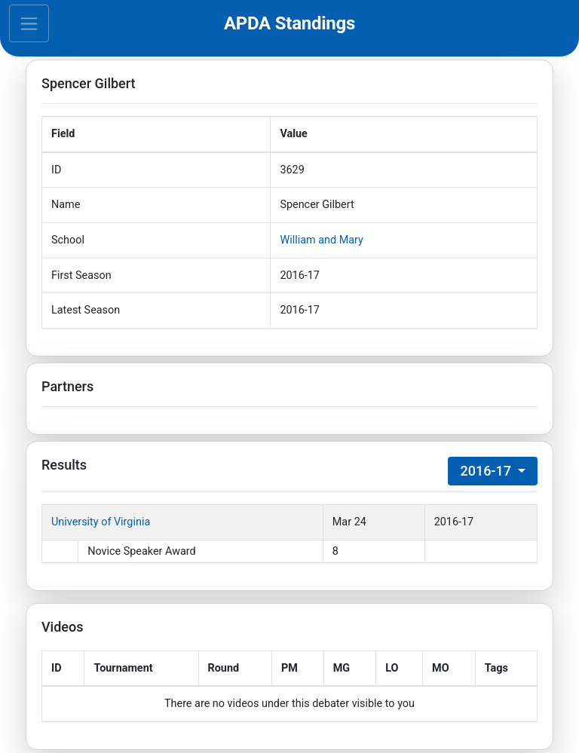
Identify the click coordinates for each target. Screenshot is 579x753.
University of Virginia (100, 522)
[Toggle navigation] (29, 23)
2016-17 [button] (487, 471)
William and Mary (321, 240)
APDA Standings (289, 23)
